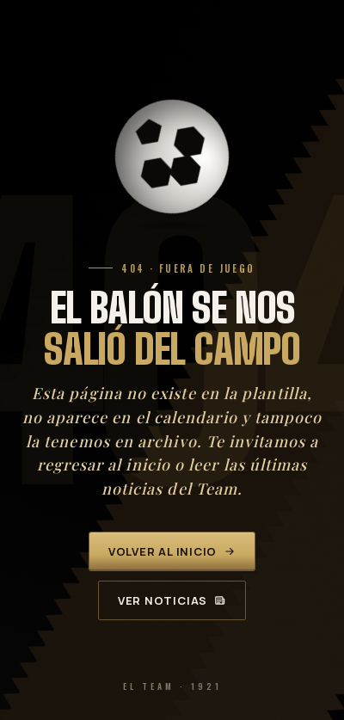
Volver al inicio (172, 551)
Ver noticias (172, 600)
